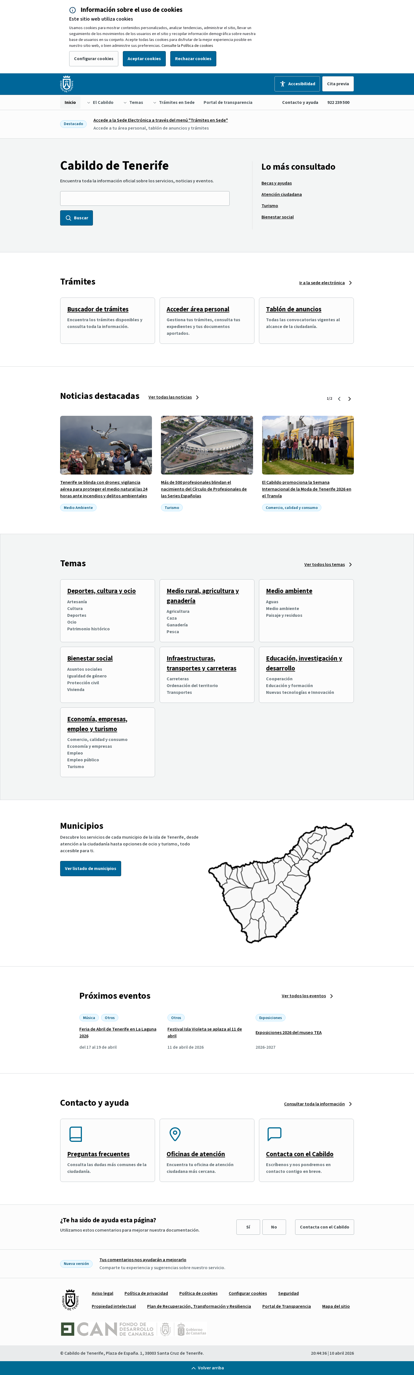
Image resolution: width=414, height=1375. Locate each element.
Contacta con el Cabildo (300, 1154)
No (274, 1227)
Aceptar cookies (144, 59)
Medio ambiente (289, 591)
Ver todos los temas (324, 564)
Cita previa (338, 84)
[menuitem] (70, 102)
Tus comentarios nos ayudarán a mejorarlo (142, 1260)
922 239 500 (338, 102)
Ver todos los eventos (304, 996)
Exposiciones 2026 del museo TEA (289, 1032)
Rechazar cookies (193, 59)
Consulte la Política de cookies (187, 46)
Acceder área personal (198, 309)
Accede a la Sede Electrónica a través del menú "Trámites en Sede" (160, 120)
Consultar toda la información (314, 1104)
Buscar (76, 218)
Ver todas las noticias (170, 397)
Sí (248, 1227)
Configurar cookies (94, 59)
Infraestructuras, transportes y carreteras (201, 663)
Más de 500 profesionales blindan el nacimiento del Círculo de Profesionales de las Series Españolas (204, 489)
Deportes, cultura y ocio (101, 591)
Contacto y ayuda (300, 102)
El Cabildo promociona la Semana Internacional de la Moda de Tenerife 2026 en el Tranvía (306, 489)
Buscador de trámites (97, 309)
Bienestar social (90, 658)
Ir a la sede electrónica (322, 283)
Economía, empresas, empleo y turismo (97, 724)
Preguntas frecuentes (98, 1154)
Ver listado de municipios (90, 868)
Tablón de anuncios (293, 309)
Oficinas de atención (196, 1154)
